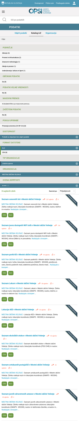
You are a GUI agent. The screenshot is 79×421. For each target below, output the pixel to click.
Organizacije (51, 33)
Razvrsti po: (53, 191)
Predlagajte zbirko (63, 3)
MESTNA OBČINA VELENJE (12, 204)
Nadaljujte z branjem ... (19, 209)
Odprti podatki (21, 33)
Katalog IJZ (36, 33)
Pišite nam (50, 3)
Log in (74, 3)
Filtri (3, 39)
